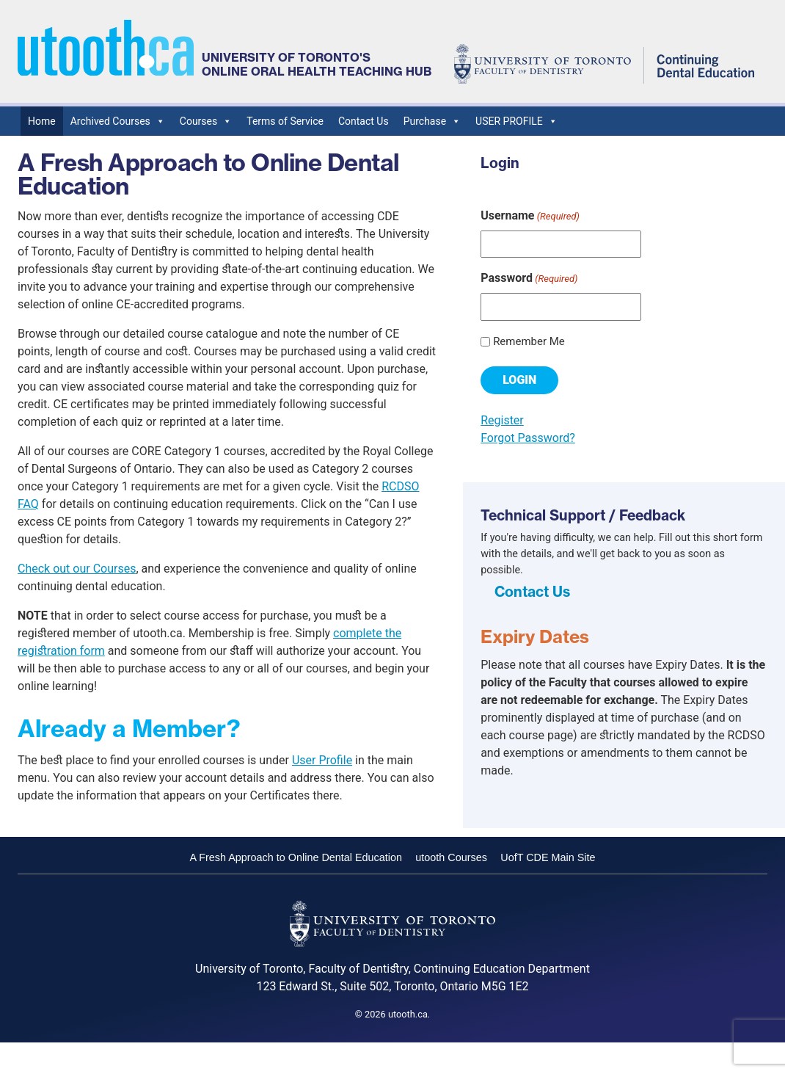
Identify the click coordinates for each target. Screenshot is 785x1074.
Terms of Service (285, 121)
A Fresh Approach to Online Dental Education (295, 857)
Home (42, 121)
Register (502, 420)
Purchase (432, 121)
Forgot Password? (528, 438)
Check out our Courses (77, 569)
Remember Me (529, 341)
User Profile (322, 760)
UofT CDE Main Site (547, 857)
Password (529, 278)
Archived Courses (117, 121)
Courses (206, 121)
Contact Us (363, 121)
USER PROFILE (516, 121)
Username (530, 216)
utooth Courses (451, 857)
